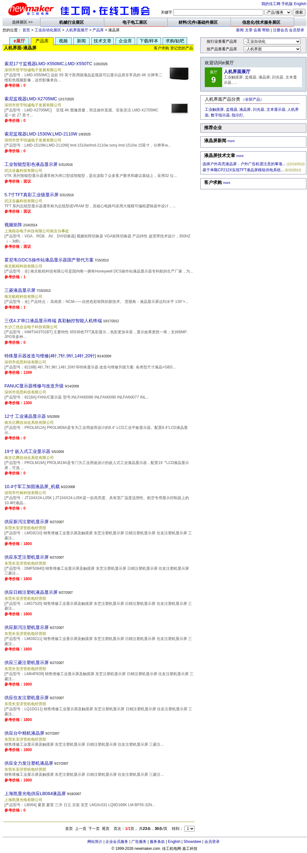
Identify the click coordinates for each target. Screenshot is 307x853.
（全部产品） (252, 99)
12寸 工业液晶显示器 (25, 416)
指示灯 (237, 115)
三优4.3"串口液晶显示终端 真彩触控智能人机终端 (53, 320)
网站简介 (95, 841)
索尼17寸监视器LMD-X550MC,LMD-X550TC (48, 63)
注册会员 (280, 30)
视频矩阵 (13, 224)
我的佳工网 (270, 4)
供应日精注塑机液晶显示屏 (31, 592)
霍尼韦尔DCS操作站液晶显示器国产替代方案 (49, 259)
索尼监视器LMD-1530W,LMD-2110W (40, 133)
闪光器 (258, 109)
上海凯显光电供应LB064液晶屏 (35, 793)
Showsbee (192, 841)
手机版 (287, 4)
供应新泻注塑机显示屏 (26, 521)
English (300, 4)
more (231, 141)
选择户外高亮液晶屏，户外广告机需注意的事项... (244, 164)
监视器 (231, 109)
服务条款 (157, 841)
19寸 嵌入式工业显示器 (27, 451)
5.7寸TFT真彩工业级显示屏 (31, 194)
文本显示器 (275, 109)
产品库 (98, 30)
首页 (26, 30)
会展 (257, 30)
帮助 (266, 30)
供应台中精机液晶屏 (24, 733)
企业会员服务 (116, 841)
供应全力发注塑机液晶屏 (28, 763)
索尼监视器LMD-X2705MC (30, 98)
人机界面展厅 (77, 30)
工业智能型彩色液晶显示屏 (31, 164)
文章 (249, 30)
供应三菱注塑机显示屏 (26, 662)
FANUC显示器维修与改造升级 (34, 385)
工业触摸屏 (214, 109)
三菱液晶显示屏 (19, 290)
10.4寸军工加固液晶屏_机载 (32, 486)
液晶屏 (245, 109)
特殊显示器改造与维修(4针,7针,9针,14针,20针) (50, 355)
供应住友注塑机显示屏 (26, 697)
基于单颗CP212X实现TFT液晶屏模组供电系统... (243, 170)
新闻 (240, 30)
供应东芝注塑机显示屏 (26, 557)
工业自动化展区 (47, 30)
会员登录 (296, 30)
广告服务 (139, 841)
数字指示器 (220, 115)
